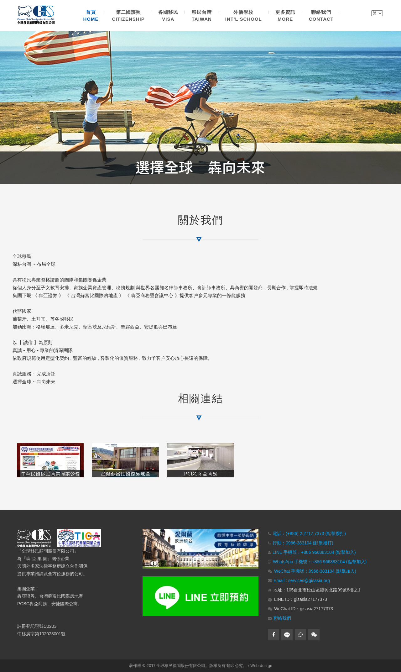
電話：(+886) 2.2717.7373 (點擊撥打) (309, 533)
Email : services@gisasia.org (301, 580)
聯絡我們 (282, 618)
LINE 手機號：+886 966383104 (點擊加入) (314, 552)
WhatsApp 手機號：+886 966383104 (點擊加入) (320, 561)
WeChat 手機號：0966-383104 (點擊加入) (315, 571)
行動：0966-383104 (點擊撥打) (303, 542)
